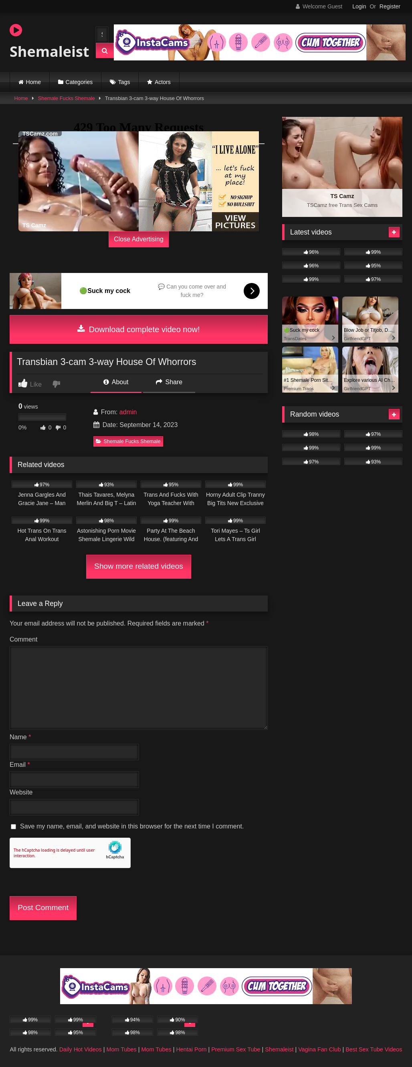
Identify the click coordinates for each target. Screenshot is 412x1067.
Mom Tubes (122, 1049)
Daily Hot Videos (80, 1049)
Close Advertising (139, 239)
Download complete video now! (138, 329)
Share (169, 382)
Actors (163, 82)
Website (21, 792)
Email (20, 764)
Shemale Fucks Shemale (66, 98)
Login (359, 6)
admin (128, 412)
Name (20, 737)
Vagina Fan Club (319, 1049)
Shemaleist (45, 42)
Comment (23, 639)
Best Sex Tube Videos (373, 1049)
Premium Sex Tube (235, 1049)
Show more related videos (138, 566)
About (115, 382)
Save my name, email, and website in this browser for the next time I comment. (132, 826)
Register (390, 6)
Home (33, 82)
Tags (124, 82)
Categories (79, 82)
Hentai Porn (191, 1049)
